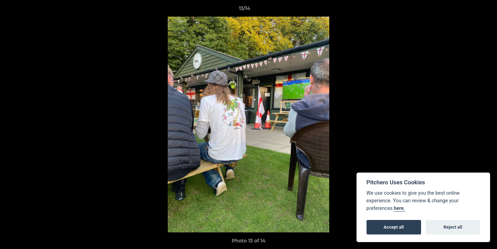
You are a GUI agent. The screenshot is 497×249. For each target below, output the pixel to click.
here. (399, 208)
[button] (468, 10)
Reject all (453, 227)
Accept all (394, 227)
